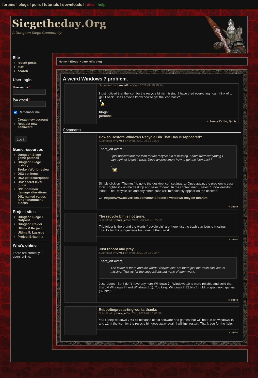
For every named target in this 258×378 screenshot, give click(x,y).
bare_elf (122, 85)
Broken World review (33, 169)
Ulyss (120, 140)
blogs (23, 4)
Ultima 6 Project (30, 228)
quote (234, 206)
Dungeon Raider (30, 224)
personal (106, 116)
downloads (72, 4)
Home (63, 61)
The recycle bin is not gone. (122, 216)
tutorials (51, 4)
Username (22, 87)
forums (8, 4)
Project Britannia (30, 236)
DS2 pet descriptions (33, 178)
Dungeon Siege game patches (29, 156)
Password (21, 99)
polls (36, 4)
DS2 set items (28, 173)
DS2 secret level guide (30, 183)
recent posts (27, 62)
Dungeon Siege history (29, 163)
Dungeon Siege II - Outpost (32, 218)
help (102, 4)
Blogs (74, 61)
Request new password (27, 125)
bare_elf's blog (92, 61)
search (23, 71)
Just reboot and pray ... (118, 249)
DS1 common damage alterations (32, 190)
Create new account (33, 119)
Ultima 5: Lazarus (31, 232)
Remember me (29, 112)
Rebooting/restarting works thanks (128, 310)
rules (90, 4)
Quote (232, 121)
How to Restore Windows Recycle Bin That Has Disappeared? (150, 137)
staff (21, 67)
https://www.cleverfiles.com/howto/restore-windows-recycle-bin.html (156, 198)
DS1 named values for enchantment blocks (32, 200)
